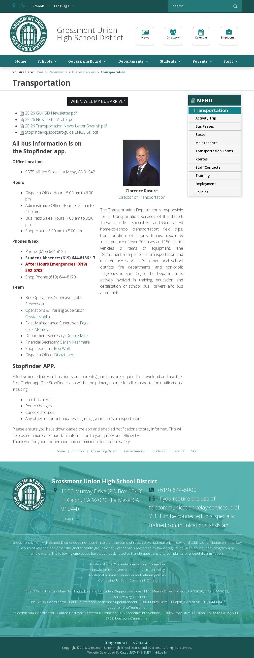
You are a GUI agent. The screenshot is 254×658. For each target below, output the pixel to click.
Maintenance (206, 142)
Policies (201, 191)
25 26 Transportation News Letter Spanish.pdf (66, 125)
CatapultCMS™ (130, 652)
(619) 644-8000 (177, 489)
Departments (128, 60)
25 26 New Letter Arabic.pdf (50, 119)
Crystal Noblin (37, 316)
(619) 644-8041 (212, 601)
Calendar (201, 36)
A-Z (142, 642)
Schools (42, 5)
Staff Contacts (207, 166)
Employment (229, 36)
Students (168, 60)
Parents (199, 60)
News (145, 36)
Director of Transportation (141, 196)
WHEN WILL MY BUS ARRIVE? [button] (97, 101)
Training (202, 175)
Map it (69, 518)
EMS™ (148, 652)
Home (16, 60)
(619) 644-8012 (216, 590)
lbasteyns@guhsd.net (132, 617)
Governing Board (75, 60)
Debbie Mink (77, 335)
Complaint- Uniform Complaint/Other (127, 580)
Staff (227, 60)
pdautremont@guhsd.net (127, 606)
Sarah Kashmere (75, 341)
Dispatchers (64, 354)
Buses (200, 134)
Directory (173, 36)
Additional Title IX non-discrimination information (127, 563)
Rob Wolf (62, 348)
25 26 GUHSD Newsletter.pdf (51, 113)
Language (65, 5)
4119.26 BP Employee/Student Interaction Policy (127, 569)
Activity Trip (205, 117)
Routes (201, 158)
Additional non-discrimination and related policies (127, 574)
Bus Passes (204, 125)
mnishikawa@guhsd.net (127, 596)
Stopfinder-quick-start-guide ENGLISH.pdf (61, 131)
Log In (162, 652)
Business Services (83, 72)
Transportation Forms (214, 150)
